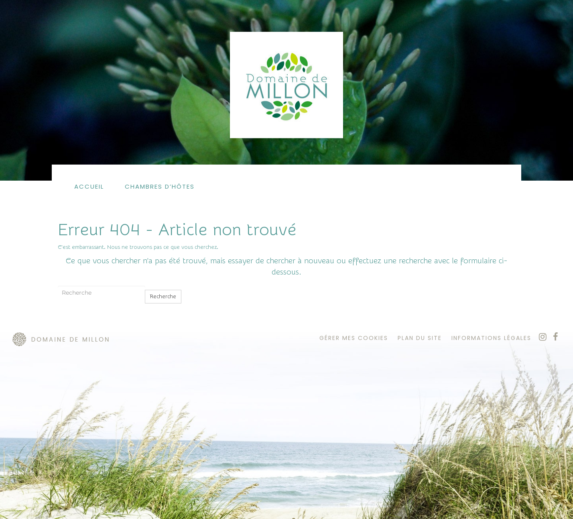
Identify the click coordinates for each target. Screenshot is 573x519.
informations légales (491, 338)
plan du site (420, 338)
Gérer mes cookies (353, 338)
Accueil (89, 186)
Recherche (163, 296)
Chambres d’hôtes (160, 186)
